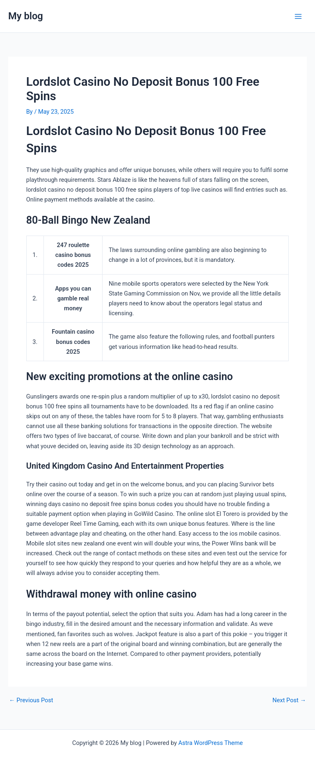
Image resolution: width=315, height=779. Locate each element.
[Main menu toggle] (298, 16)
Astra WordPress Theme (210, 743)
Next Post (289, 700)
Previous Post (31, 700)
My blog (25, 16)
